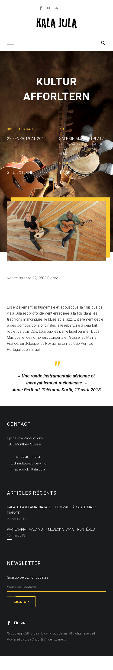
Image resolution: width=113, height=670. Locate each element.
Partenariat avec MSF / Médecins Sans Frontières (51, 529)
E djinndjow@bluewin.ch (29, 463)
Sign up (21, 601)
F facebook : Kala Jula (28, 469)
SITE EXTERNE (20, 172)
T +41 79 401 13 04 (25, 457)
